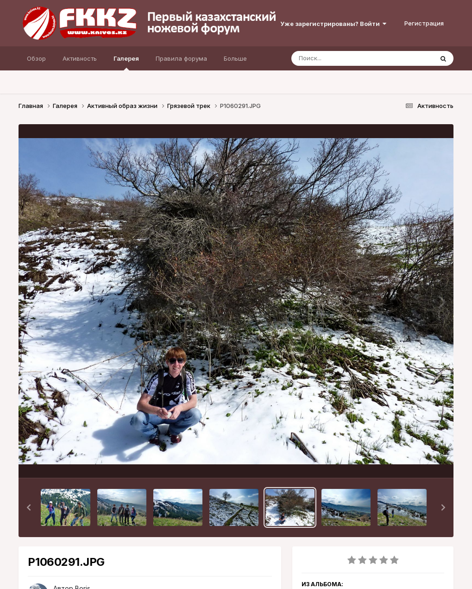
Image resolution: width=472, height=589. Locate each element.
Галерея (126, 62)
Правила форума (181, 58)
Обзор (36, 58)
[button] (29, 507)
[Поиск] (344, 58)
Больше (235, 58)
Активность (80, 58)
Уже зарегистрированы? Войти (333, 23)
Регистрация (424, 23)
